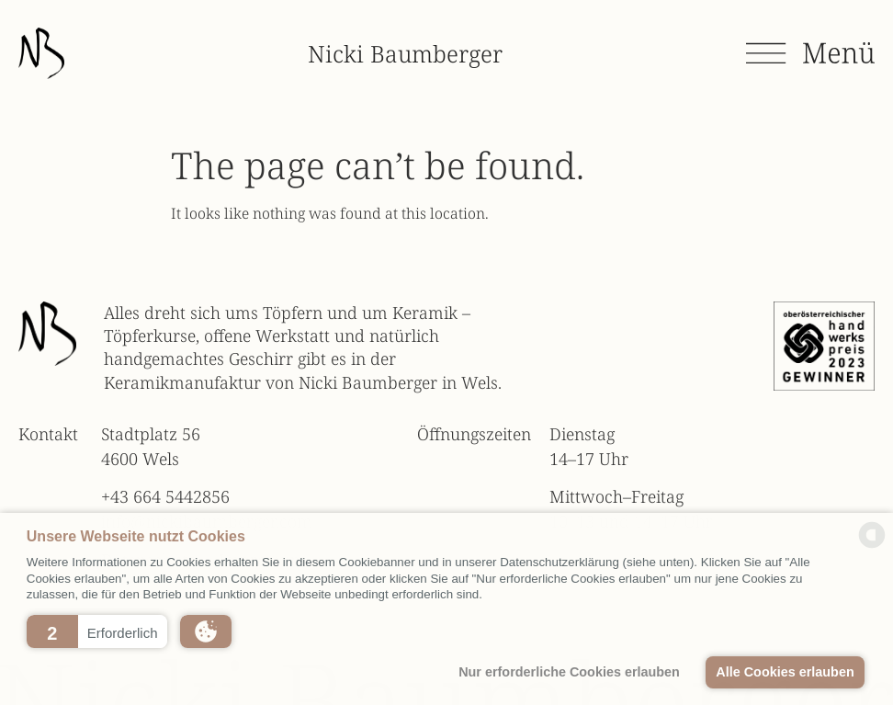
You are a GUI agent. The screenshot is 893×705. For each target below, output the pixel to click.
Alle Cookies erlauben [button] (784, 672)
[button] (97, 631)
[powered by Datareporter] (872, 546)
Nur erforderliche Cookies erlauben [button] (569, 672)
